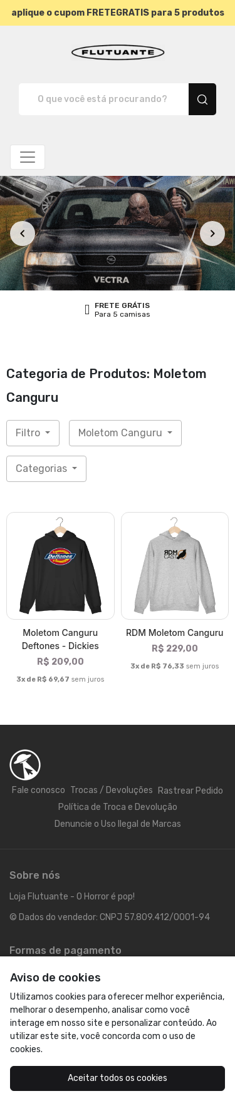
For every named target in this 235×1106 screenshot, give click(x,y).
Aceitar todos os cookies (117, 1078)
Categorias (43, 468)
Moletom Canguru (121, 433)
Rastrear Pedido (190, 791)
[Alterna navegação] (27, 157)
